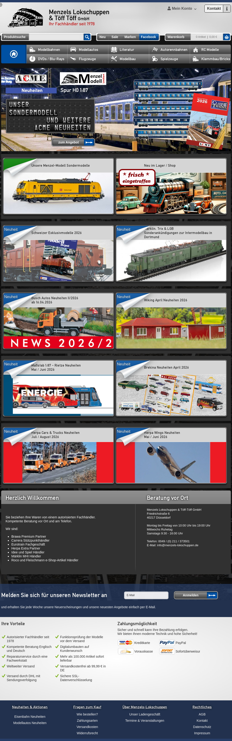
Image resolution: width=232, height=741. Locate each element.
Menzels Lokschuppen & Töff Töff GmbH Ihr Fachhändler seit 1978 (58, 17)
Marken (130, 37)
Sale (115, 37)
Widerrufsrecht (87, 733)
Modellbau (123, 59)
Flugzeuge (83, 59)
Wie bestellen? (87, 714)
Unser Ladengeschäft (144, 714)
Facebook (148, 37)
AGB (202, 714)
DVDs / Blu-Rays (46, 59)
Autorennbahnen (169, 49)
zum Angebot (68, 142)
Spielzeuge (165, 59)
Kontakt (202, 720)
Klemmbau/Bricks (211, 59)
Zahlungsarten (87, 720)
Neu (103, 37)
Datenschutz (202, 727)
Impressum (202, 733)
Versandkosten (87, 727)
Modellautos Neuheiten (29, 723)
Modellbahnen (44, 49)
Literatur (122, 49)
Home (14, 54)
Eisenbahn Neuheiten (29, 716)
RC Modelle (206, 49)
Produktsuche (15, 37)
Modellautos (84, 49)
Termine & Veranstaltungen (144, 720)
